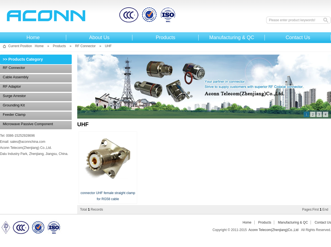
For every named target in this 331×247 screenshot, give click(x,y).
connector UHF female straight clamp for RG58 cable (108, 193)
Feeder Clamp (14, 114)
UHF (108, 46)
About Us (99, 37)
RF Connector (85, 46)
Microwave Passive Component (28, 124)
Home (33, 37)
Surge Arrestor (14, 96)
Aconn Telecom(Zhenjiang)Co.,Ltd (120, 15)
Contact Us (297, 37)
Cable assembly (15, 77)
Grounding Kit (14, 105)
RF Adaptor (12, 86)
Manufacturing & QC (231, 37)
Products (165, 37)
